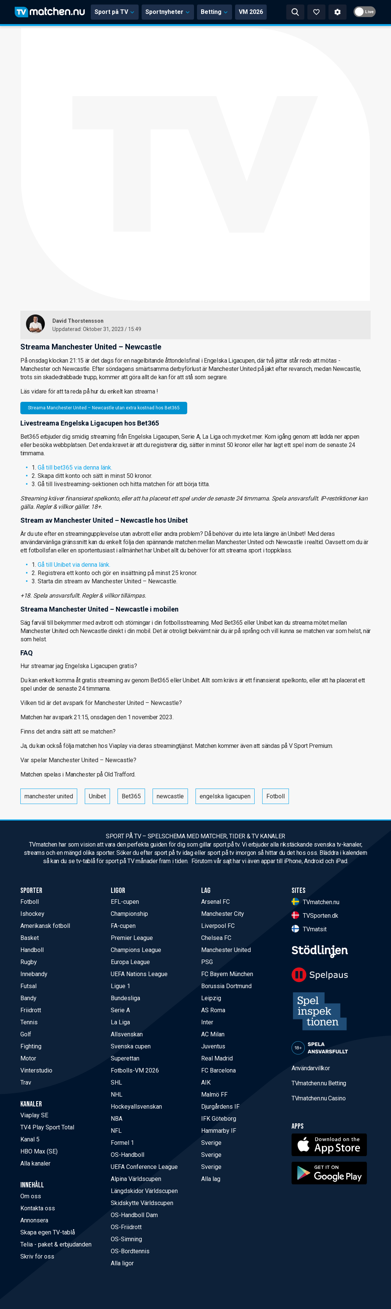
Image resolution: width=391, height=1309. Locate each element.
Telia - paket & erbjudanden (56, 1244)
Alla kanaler (35, 1163)
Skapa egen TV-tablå (47, 1232)
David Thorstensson (78, 321)
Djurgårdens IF (220, 1106)
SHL (116, 1082)
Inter (207, 1022)
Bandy (28, 998)
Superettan (125, 1058)
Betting (214, 11)
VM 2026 (251, 11)
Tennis (29, 1022)
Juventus (213, 1046)
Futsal (28, 986)
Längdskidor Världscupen (144, 1191)
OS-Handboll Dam (134, 1215)
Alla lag (210, 1178)
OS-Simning (126, 1239)
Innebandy (33, 974)
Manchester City (222, 913)
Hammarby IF (218, 1130)
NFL (116, 1130)
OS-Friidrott (126, 1227)
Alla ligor (122, 1263)
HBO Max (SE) (39, 1151)
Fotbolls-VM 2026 (135, 1070)
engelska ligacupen (225, 796)
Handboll (32, 950)
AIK (206, 1082)
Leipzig (211, 998)
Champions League (136, 950)
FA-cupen (123, 925)
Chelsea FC (216, 937)
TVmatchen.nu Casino (318, 1098)
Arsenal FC (215, 901)
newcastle (170, 796)
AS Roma (213, 1010)
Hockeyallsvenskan (136, 1106)
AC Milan (213, 1034)
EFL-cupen (125, 901)
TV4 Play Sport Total (47, 1127)
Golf (25, 1034)
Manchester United (226, 950)
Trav (25, 1082)
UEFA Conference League (144, 1166)
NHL (116, 1094)
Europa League (130, 962)
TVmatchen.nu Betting (319, 1083)
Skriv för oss (37, 1256)
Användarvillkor (311, 1068)
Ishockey (32, 913)
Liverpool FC (218, 925)
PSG (207, 962)
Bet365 (131, 796)
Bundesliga (125, 998)
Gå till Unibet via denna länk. (74, 564)
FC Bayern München (227, 974)
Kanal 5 (30, 1139)
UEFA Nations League (139, 974)
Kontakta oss (37, 1208)
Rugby (28, 962)
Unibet (97, 796)
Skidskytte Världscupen (142, 1203)
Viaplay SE (34, 1115)
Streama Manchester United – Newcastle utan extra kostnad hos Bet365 (104, 407)
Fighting (30, 1046)
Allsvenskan (127, 1034)
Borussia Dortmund (226, 986)
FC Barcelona (218, 1070)
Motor (28, 1058)
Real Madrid (217, 1058)
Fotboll (275, 796)
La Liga (120, 1022)
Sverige (211, 1142)
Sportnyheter (167, 11)
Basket (29, 937)
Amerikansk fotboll (45, 925)
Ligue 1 (120, 986)
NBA (116, 1118)
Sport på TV (115, 11)
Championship (129, 913)
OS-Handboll (127, 1154)
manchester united (48, 796)
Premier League (132, 937)
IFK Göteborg (218, 1118)
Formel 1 (122, 1142)
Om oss (30, 1196)
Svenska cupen (131, 1046)
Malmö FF (214, 1094)
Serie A (120, 1010)
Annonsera (34, 1220)
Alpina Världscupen (136, 1178)
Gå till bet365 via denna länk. (75, 467)
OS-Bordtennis (130, 1251)
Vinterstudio (36, 1070)
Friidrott (30, 1010)
